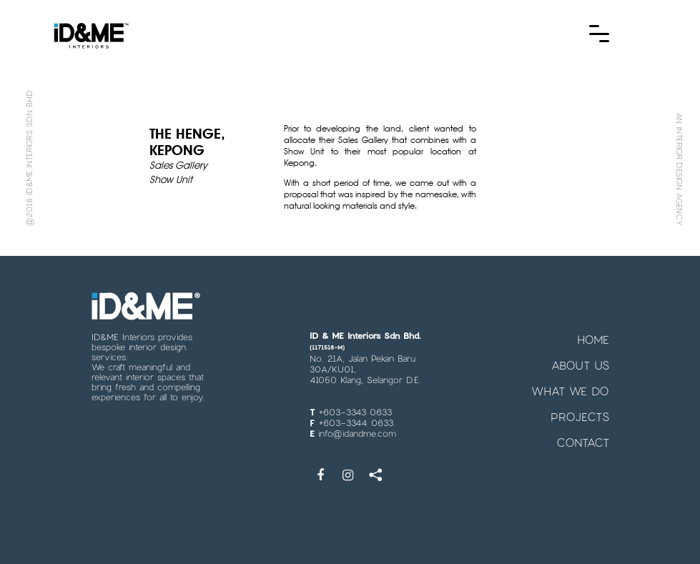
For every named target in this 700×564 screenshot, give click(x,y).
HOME (593, 339)
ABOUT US (580, 365)
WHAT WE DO (570, 390)
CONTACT (582, 442)
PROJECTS (580, 416)
